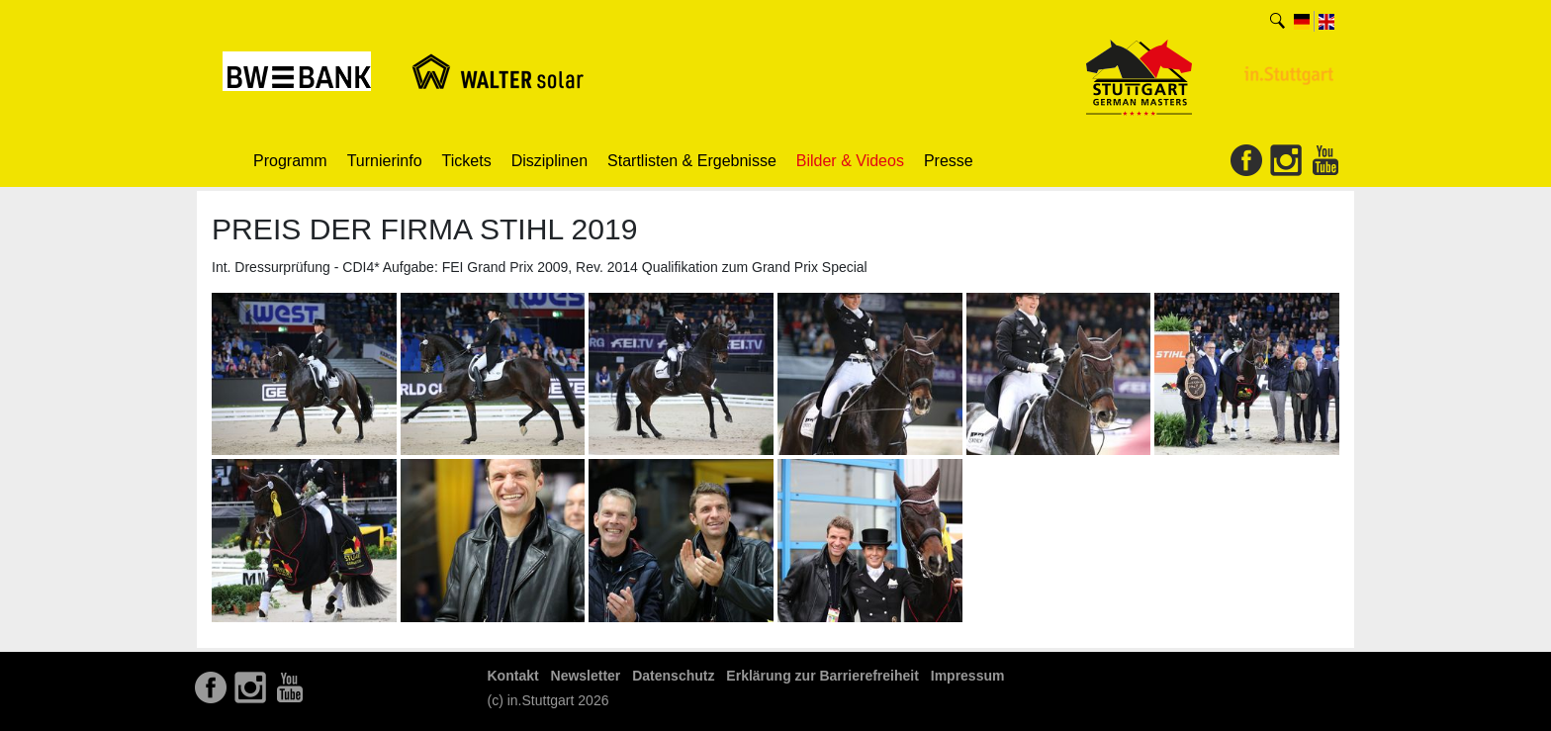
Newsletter (586, 676)
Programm (290, 160)
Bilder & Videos (850, 160)
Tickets (467, 160)
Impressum (968, 676)
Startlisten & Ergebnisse (691, 160)
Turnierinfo (384, 160)
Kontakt (513, 676)
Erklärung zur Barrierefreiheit (822, 676)
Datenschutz (673, 676)
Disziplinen (549, 160)
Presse (948, 160)
